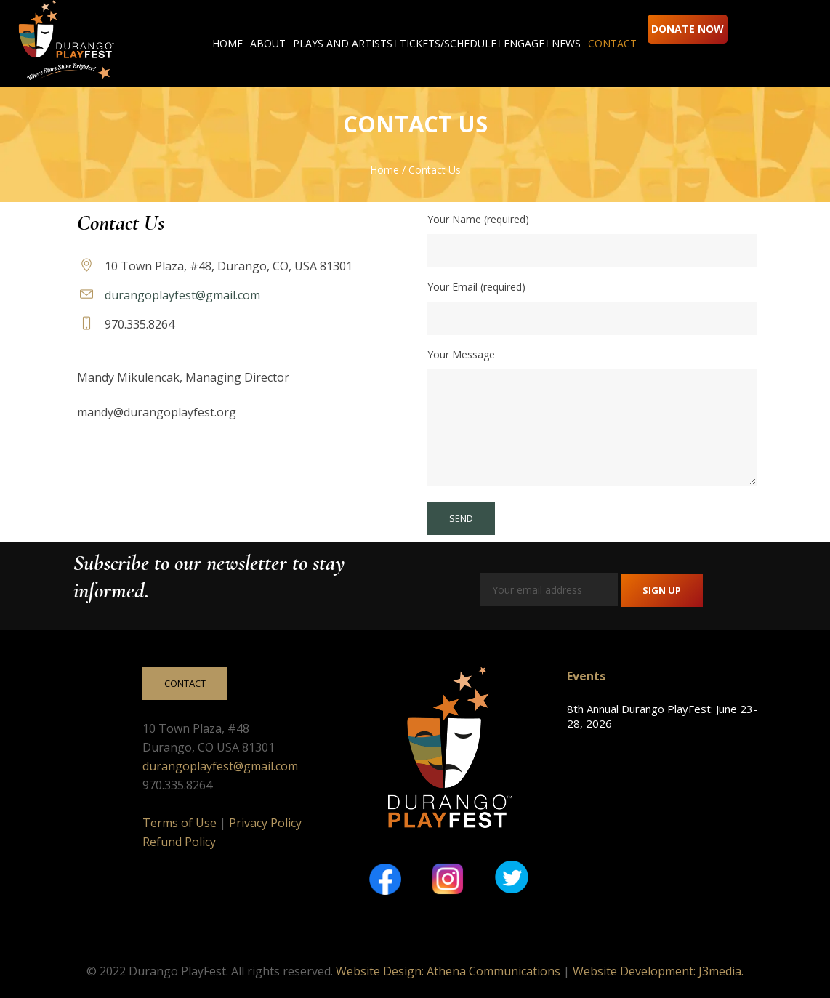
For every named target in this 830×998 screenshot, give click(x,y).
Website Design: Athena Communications (448, 971)
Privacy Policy (265, 823)
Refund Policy (179, 842)
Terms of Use (179, 823)
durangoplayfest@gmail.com (182, 295)
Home (384, 170)
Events (586, 676)
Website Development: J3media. (658, 971)
